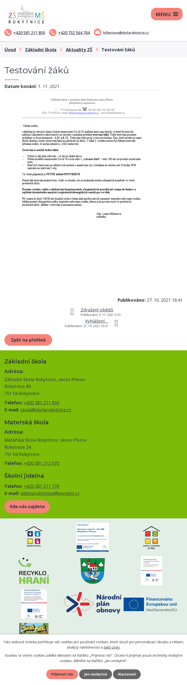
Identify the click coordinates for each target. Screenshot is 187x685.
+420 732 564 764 (74, 32)
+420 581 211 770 (41, 486)
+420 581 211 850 (29, 32)
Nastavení (127, 674)
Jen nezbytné (95, 674)
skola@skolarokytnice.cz (45, 410)
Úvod (10, 50)
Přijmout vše (62, 674)
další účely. (111, 647)
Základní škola (40, 50)
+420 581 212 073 (41, 463)
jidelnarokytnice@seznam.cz (49, 493)
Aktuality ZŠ (79, 50)
